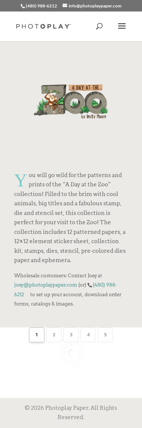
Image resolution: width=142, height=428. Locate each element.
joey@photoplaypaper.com (45, 285)
